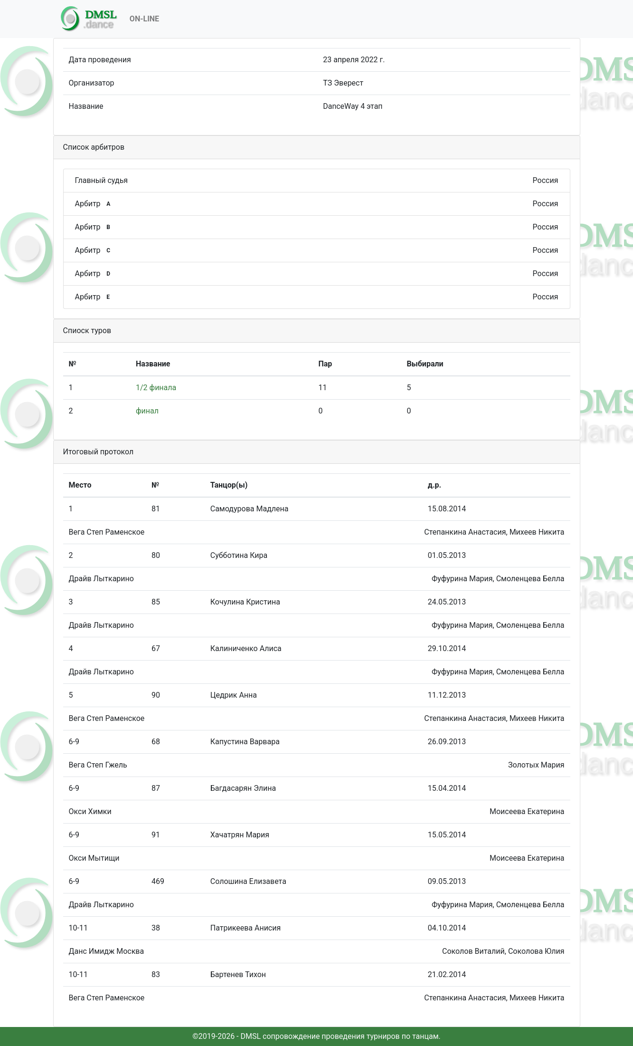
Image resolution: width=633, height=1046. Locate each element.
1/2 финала (156, 387)
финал (147, 410)
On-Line (144, 18)
